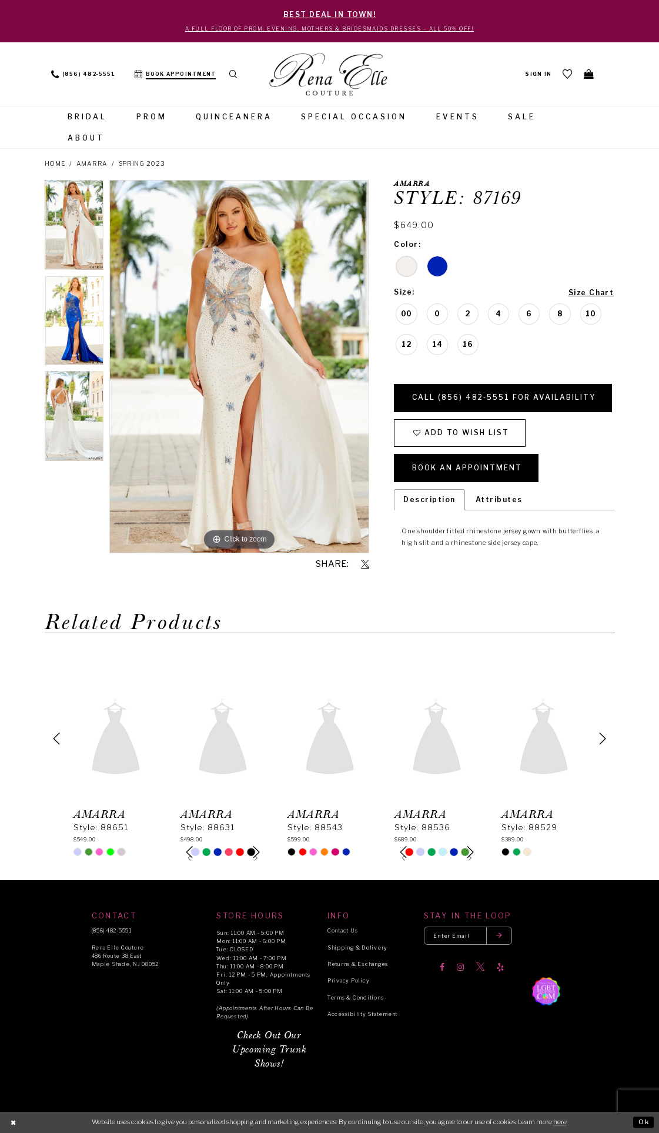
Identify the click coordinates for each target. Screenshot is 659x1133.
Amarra (92, 164)
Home (55, 164)
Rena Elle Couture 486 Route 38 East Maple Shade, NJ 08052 (125, 955)
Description (429, 499)
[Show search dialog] (234, 74)
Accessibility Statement (362, 1014)
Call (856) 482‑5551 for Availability (504, 397)
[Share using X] (365, 564)
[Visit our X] (480, 967)
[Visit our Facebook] (442, 967)
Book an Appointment (467, 468)
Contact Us (342, 931)
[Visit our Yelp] (500, 967)
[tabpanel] (74, 228)
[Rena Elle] (329, 75)
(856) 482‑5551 (112, 931)
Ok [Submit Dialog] (644, 1122)
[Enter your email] (468, 936)
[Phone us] (83, 74)
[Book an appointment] (175, 74)
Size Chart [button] (591, 292)
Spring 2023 (142, 164)
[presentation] (116, 738)
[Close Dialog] (13, 1122)
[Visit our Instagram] (460, 967)
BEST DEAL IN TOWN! (329, 14)
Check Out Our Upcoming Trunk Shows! (269, 1050)
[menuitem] (83, 74)
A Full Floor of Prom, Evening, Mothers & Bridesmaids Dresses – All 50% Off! (330, 28)
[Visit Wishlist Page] (567, 74)
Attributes (499, 499)
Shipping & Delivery (357, 947)
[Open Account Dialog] (538, 74)
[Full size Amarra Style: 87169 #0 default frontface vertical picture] (239, 367)
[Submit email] (499, 936)
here (560, 1122)
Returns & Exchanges (357, 964)
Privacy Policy (348, 981)
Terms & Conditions (355, 997)
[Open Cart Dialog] (588, 74)
